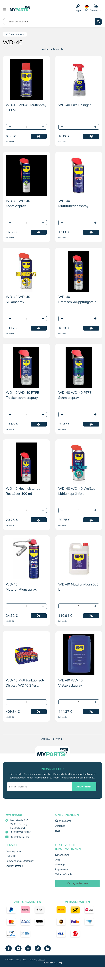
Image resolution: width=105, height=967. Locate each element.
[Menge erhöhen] (43, 126)
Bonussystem (13, 851)
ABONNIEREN (84, 786)
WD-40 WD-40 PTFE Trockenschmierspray (22, 395)
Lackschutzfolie (14, 866)
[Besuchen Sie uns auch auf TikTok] (38, 948)
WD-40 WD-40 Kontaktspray (18, 203)
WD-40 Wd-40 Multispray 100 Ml (26, 107)
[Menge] (26, 126)
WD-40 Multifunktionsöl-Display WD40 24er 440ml (25, 683)
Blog (58, 830)
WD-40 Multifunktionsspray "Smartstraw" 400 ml (74, 204)
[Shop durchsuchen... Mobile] (49, 21)
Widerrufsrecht (64, 874)
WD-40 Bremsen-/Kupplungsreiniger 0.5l (78, 300)
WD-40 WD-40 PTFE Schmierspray (75, 395)
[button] (78, 8)
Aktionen (60, 826)
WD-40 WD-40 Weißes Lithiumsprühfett (76, 491)
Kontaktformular (20, 837)
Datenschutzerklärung (65, 774)
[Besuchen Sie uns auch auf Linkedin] (47, 948)
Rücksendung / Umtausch (19, 861)
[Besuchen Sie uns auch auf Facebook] (8, 948)
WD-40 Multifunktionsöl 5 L (78, 587)
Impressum (61, 869)
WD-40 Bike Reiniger (74, 105)
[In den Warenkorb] (39, 136)
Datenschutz (62, 855)
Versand (41, 960)
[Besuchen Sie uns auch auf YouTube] (18, 948)
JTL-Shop (58, 962)
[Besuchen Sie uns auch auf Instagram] (28, 948)
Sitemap (60, 864)
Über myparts (63, 821)
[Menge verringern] (9, 126)
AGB (58, 859)
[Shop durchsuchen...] (98, 21)
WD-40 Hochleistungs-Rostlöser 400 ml (24, 491)
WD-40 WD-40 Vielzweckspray (70, 683)
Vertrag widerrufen (77, 883)
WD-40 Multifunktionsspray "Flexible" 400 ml (21, 587)
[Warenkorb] (96, 8)
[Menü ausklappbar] (4, 8)
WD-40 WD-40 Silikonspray (18, 299)
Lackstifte (10, 856)
